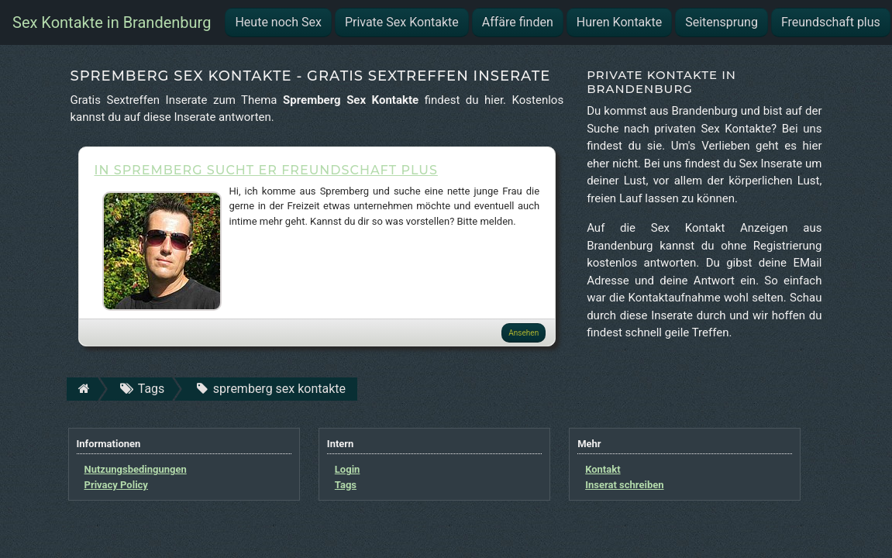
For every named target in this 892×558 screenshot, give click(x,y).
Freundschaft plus (830, 22)
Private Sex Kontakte (402, 22)
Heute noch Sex (278, 22)
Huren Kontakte (619, 22)
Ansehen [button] (523, 333)
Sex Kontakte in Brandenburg (111, 22)
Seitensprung (721, 22)
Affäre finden (517, 22)
